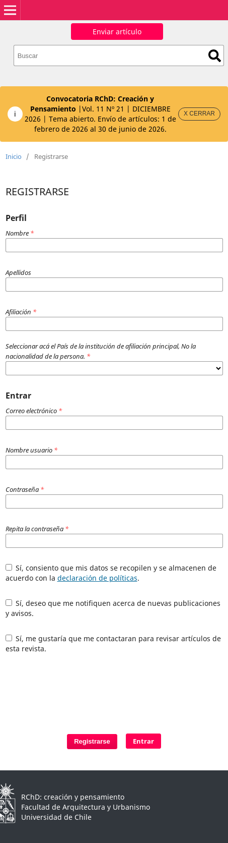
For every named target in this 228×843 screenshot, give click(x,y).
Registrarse (92, 741)
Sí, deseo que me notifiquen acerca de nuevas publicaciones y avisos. (113, 608)
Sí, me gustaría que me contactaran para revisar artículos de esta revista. (113, 643)
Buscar (214, 55)
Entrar (143, 741)
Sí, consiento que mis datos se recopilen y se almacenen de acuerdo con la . (111, 573)
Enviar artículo (117, 31)
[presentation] (97, 688)
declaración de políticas (97, 578)
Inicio (14, 156)
